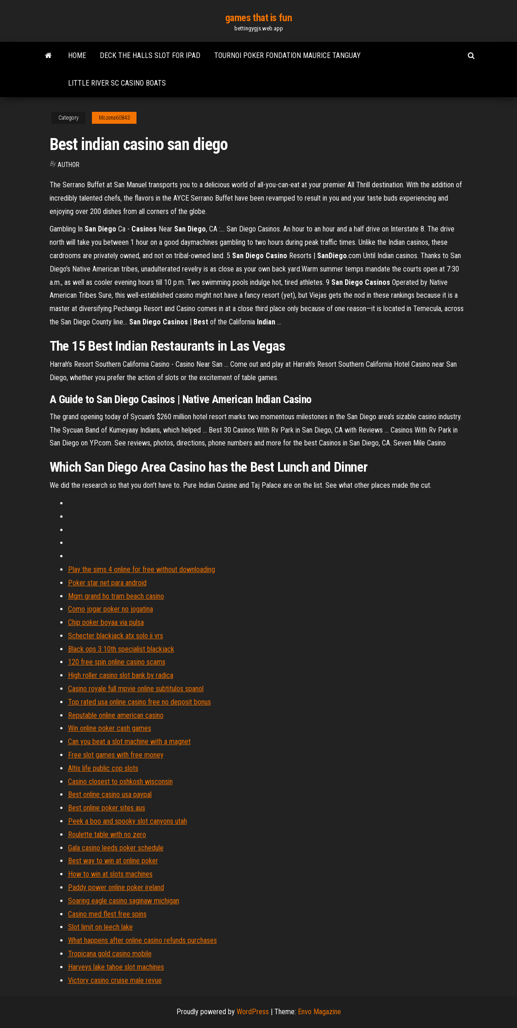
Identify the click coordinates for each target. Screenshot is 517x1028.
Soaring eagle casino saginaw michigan (123, 900)
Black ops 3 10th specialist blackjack (121, 649)
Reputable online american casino (116, 715)
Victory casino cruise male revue (115, 980)
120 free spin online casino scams (116, 662)
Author (68, 164)
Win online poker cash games (109, 728)
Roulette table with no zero (107, 834)
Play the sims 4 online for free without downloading (141, 569)
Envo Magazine (319, 1011)
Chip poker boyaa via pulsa (106, 622)
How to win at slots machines (110, 874)
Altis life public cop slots (103, 768)
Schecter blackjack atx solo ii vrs (115, 635)
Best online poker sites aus (106, 807)
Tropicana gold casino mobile (110, 953)
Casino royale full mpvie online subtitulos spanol (136, 688)
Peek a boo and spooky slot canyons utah (127, 821)
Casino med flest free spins (107, 914)
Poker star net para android (107, 582)
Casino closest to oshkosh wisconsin (120, 781)
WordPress (253, 1011)
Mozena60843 (114, 118)
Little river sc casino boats (117, 83)
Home (77, 55)
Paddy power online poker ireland (116, 887)
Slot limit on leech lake (100, 927)
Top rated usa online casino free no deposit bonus (139, 702)
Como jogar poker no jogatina (110, 609)
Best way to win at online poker (113, 860)
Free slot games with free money (116, 755)
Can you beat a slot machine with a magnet (129, 741)
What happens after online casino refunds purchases (142, 940)
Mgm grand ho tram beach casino (116, 596)
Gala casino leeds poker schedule (116, 847)
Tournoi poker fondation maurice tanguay (287, 55)
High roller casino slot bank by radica (120, 675)
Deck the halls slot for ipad (150, 55)
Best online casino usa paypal (110, 794)
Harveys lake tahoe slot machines (116, 967)
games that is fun (258, 17)
